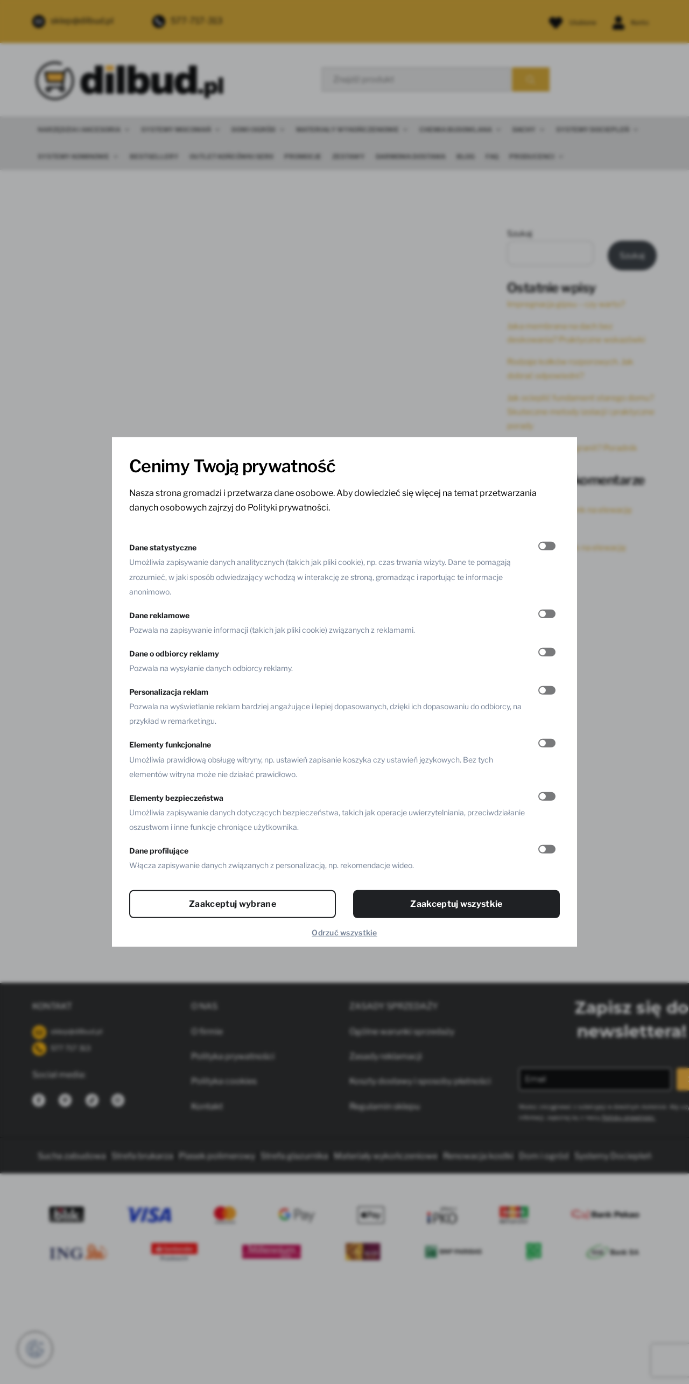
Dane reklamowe (159, 615)
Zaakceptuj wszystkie (456, 904)
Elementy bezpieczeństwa (176, 797)
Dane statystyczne (162, 547)
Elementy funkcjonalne (170, 744)
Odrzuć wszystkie (344, 932)
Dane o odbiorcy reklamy (174, 653)
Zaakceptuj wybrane (232, 904)
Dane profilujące (158, 850)
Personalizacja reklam (168, 691)
